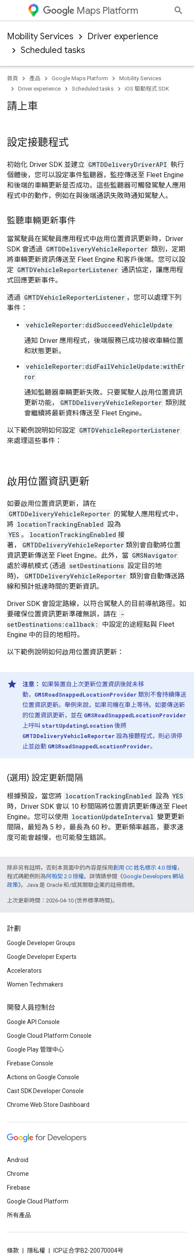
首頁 (12, 78)
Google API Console (33, 1239)
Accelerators (24, 1188)
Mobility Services (40, 36)
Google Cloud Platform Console (49, 1253)
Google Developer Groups (41, 1160)
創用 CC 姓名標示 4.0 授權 (145, 852)
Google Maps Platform (80, 78)
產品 (34, 78)
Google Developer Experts (42, 1174)
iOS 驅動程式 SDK (147, 88)
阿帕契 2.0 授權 (65, 861)
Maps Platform (90, 10)
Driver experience (122, 36)
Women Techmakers (35, 1201)
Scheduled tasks (53, 50)
